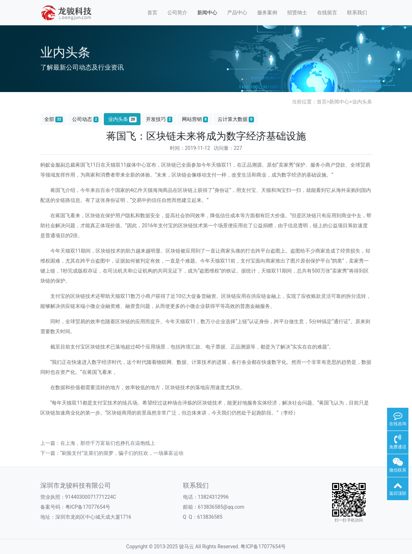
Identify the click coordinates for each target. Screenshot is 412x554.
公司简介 (177, 12)
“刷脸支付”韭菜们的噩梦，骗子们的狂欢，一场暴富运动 (122, 453)
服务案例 (267, 12)
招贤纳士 (297, 12)
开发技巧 (159, 119)
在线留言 (327, 12)
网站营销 (195, 119)
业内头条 (362, 102)
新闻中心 (207, 12)
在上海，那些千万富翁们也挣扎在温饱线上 (107, 443)
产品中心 (237, 12)
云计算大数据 (236, 119)
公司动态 (85, 119)
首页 (152, 12)
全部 (53, 119)
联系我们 (357, 12)
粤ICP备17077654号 (263, 546)
